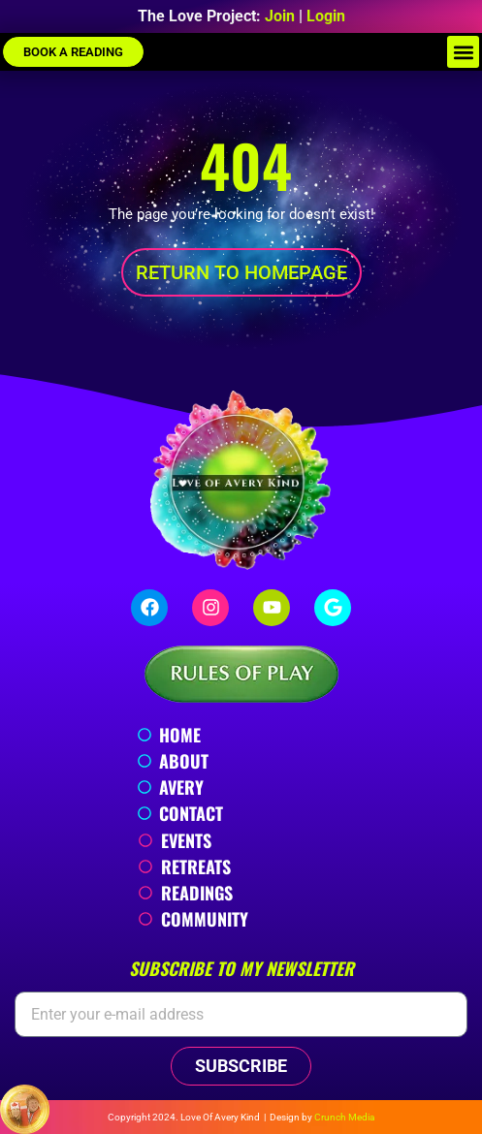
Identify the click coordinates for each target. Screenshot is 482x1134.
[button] (463, 52)
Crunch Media (344, 1117)
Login (325, 16)
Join (280, 16)
